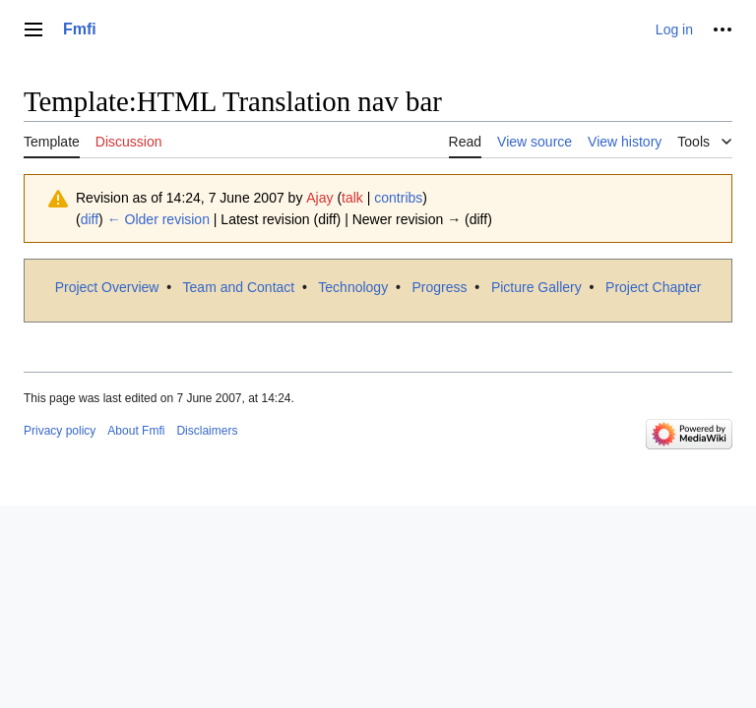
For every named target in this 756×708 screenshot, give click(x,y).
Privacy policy (59, 431)
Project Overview (107, 287)
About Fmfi (135, 431)
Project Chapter (653, 287)
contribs (398, 198)
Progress (440, 287)
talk (352, 198)
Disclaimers (206, 431)
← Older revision (158, 219)
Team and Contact (239, 287)
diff (89, 219)
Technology (353, 287)
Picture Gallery (536, 287)
